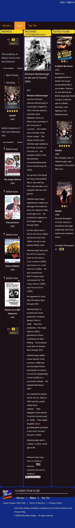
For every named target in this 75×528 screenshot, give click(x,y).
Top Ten (32, 25)
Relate (30, 136)
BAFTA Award (36, 254)
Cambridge (32, 107)
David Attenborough (35, 166)
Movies (7, 25)
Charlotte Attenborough (37, 416)
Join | (63, 2)
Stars (20, 25)
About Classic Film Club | (16, 503)
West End (31, 210)
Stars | (35, 498)
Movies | (23, 498)
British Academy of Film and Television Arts (11, 132)
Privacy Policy (55, 503)
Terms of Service (61, 508)
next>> (14, 43)
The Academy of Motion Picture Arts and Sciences (11, 58)
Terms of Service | (39, 503)
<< (8, 39)
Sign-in (71, 2)
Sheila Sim (31, 398)
